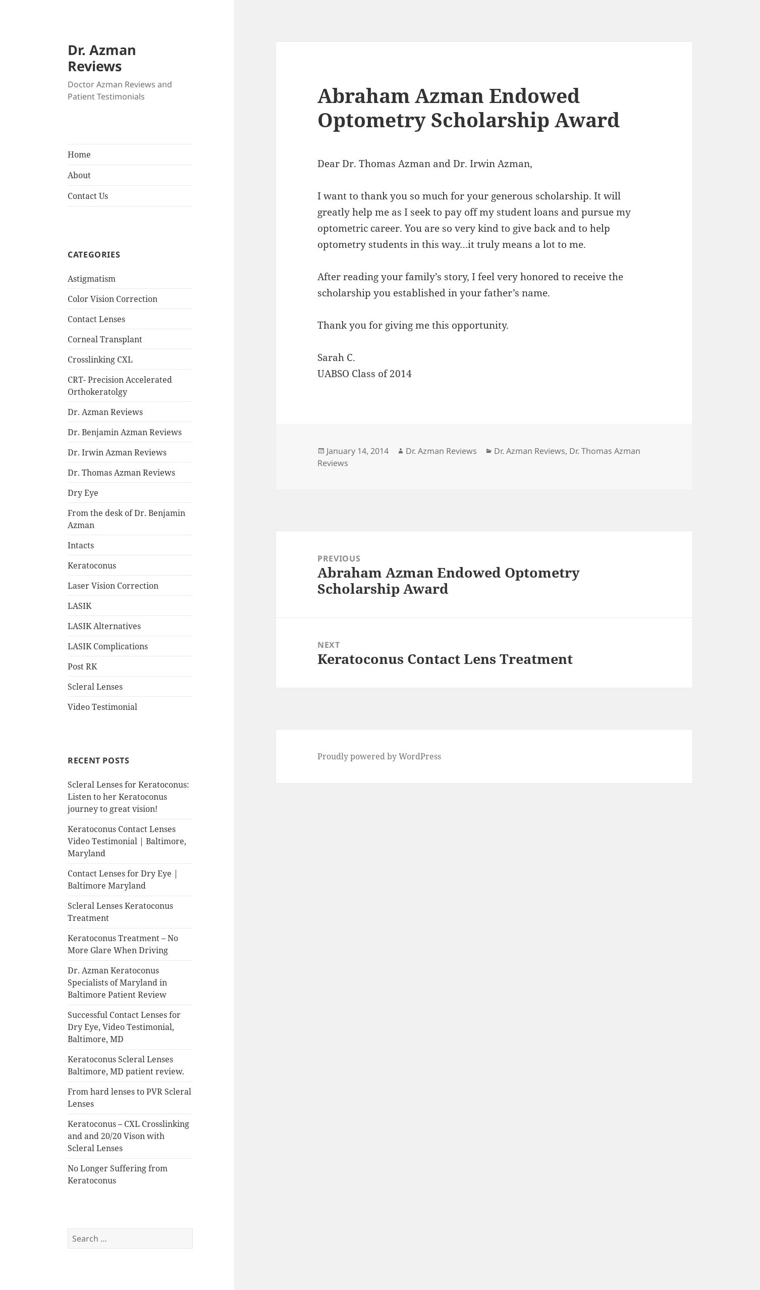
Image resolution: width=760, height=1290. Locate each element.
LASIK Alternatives (104, 626)
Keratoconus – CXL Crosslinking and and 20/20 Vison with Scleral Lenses (128, 1136)
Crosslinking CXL (100, 359)
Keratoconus (92, 565)
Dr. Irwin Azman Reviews (117, 452)
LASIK (79, 605)
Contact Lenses (96, 319)
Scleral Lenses (95, 686)
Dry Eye (83, 492)
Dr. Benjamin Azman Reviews (125, 432)
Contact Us (88, 195)
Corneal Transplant (105, 339)
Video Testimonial (102, 706)
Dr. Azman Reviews (102, 57)
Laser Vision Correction (113, 585)
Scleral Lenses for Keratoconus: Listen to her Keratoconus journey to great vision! (128, 796)
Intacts (81, 545)
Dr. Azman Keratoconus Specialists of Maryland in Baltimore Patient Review (117, 982)
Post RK (82, 666)
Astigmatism (92, 278)
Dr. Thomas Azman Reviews (121, 472)
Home (79, 154)
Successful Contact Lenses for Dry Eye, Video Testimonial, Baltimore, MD (124, 1027)
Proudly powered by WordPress (379, 756)
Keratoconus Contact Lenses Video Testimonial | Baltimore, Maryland (127, 841)
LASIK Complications (108, 646)
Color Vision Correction (112, 298)
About (79, 175)
